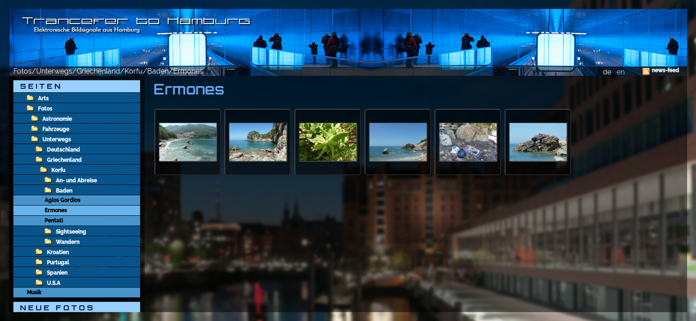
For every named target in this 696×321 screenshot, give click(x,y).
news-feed (665, 70)
